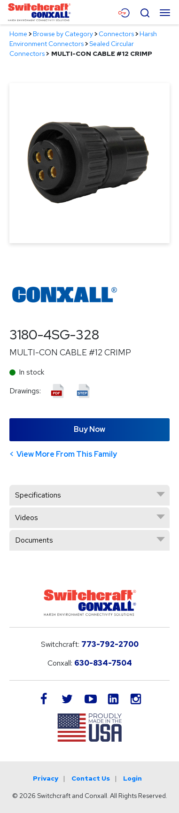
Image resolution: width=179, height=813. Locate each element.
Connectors (116, 34)
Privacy (45, 778)
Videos (26, 517)
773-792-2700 (110, 644)
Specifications (38, 495)
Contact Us (90, 778)
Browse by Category (63, 34)
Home (18, 34)
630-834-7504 (103, 663)
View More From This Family (66, 454)
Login (132, 778)
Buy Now (89, 429)
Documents (34, 540)
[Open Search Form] (145, 12)
